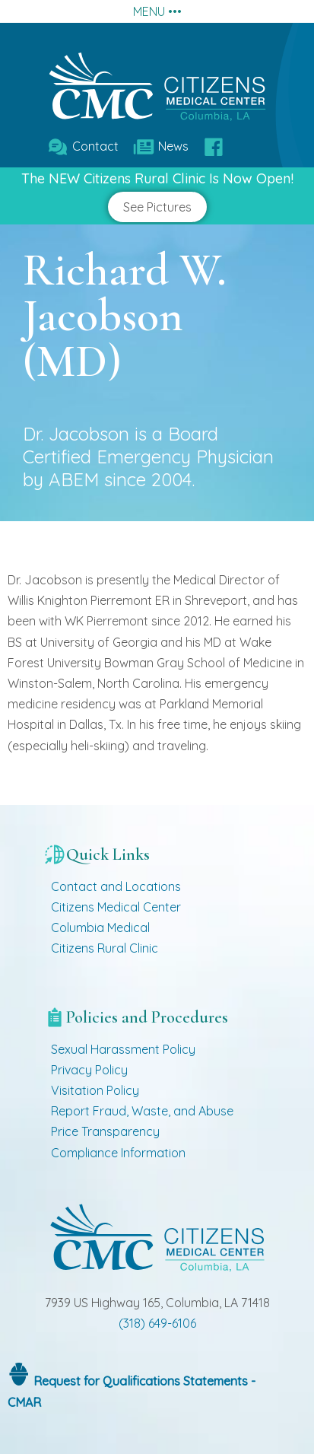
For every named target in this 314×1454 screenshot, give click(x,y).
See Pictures (157, 207)
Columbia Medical (100, 927)
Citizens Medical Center (116, 907)
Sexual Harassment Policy (123, 1049)
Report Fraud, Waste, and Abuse (142, 1110)
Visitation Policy (95, 1090)
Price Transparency (105, 1131)
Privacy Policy (89, 1069)
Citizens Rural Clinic (104, 948)
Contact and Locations (116, 886)
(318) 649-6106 (157, 1323)
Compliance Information (118, 1152)
